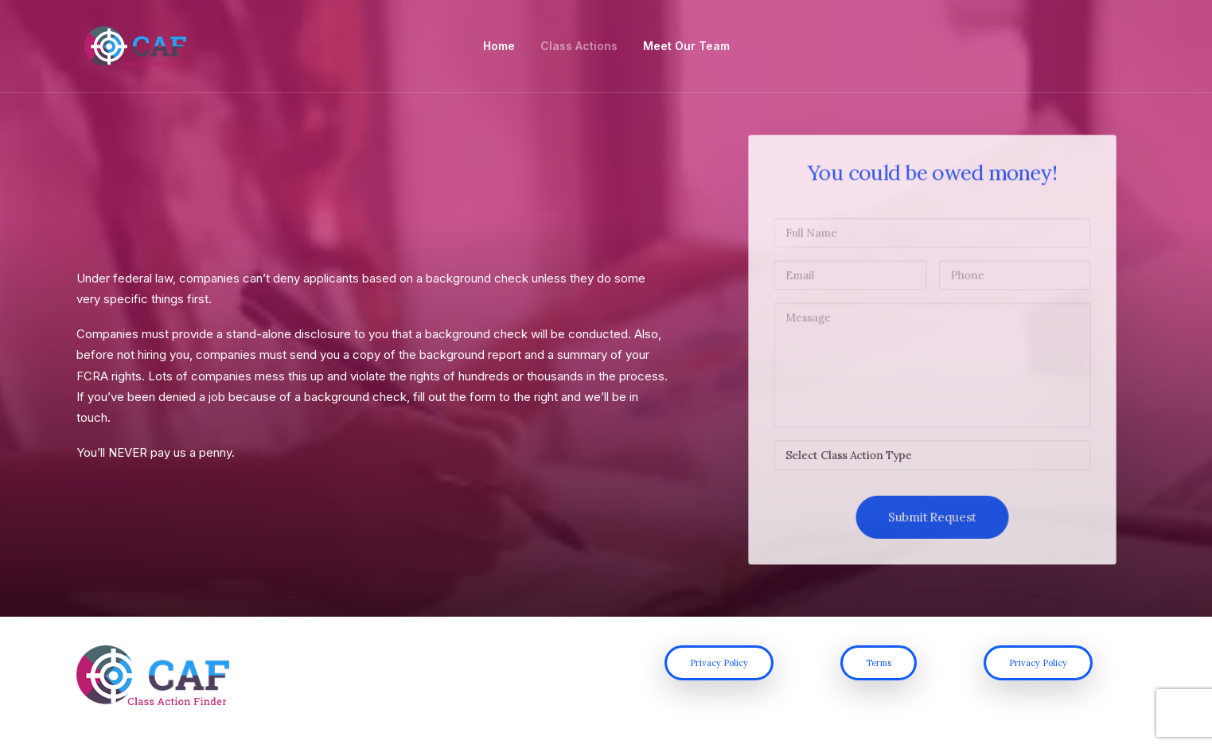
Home (499, 48)
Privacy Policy (719, 677)
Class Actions (579, 48)
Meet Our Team (686, 48)
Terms (878, 677)
